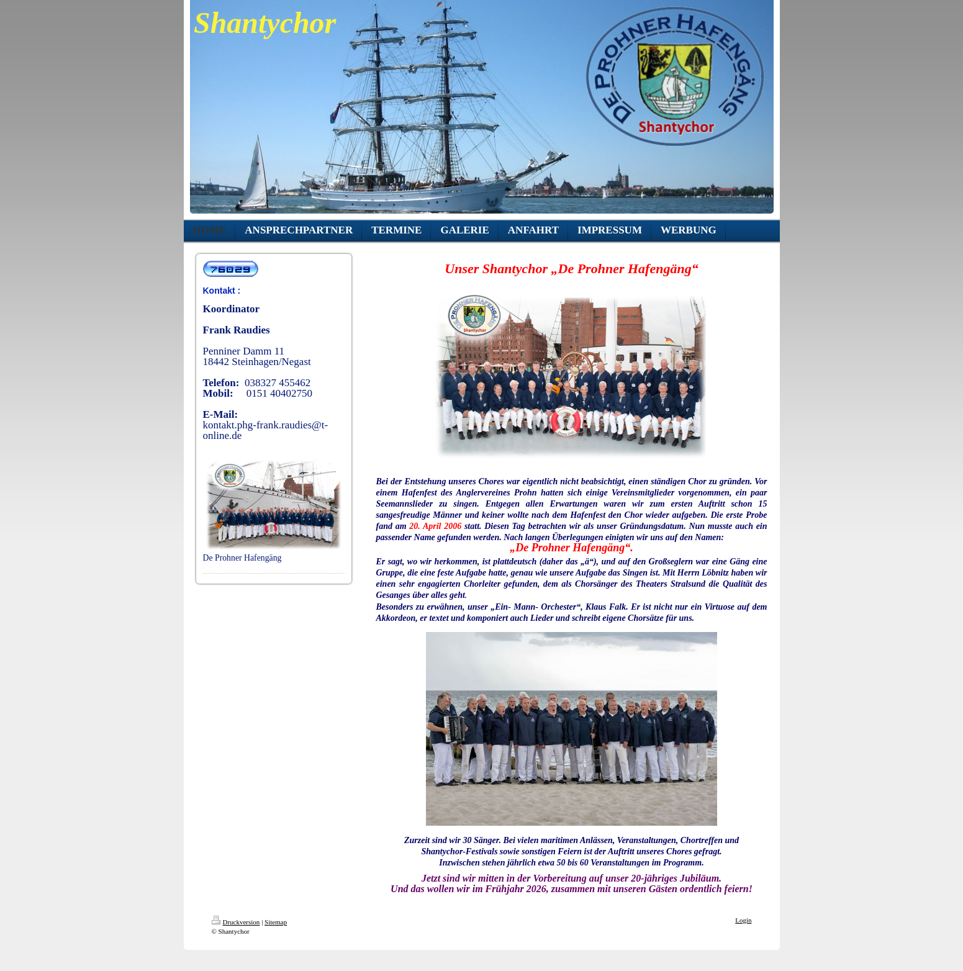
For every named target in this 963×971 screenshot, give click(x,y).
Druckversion (236, 922)
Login (743, 920)
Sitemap (275, 922)
